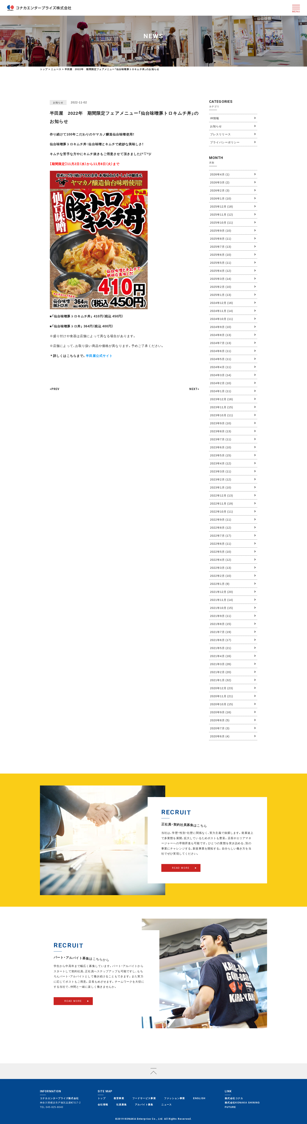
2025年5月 (220, 263)
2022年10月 (221, 511)
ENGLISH (199, 1098)
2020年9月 (220, 712)
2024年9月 (220, 327)
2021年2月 (220, 672)
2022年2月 (220, 576)
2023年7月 (220, 439)
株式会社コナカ (234, 1098)
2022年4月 (220, 560)
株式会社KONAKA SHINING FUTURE (242, 1105)
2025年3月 (220, 279)
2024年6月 (220, 351)
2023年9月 (220, 423)
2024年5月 (220, 359)
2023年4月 (220, 463)
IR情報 (214, 118)
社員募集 (121, 1104)
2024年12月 (221, 303)
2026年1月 (220, 198)
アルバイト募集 (144, 1104)
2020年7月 (219, 728)
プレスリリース (220, 134)
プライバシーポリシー (225, 142)
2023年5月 (220, 455)
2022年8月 (220, 527)
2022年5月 (220, 551)
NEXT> (194, 389)
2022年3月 (220, 568)
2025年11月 (221, 214)
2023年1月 (220, 487)
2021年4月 (220, 656)
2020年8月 (219, 720)
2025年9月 (220, 230)
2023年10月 (221, 415)
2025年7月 (220, 246)
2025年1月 (220, 295)
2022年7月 (220, 535)
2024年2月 (220, 383)
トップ (44, 69)
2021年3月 (220, 664)
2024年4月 (220, 367)
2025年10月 (221, 222)
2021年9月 (220, 616)
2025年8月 (220, 238)
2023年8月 (220, 431)
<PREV (55, 389)
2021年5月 (220, 648)
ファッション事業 (174, 1098)
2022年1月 (219, 584)
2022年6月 (220, 543)
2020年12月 (221, 688)
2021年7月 (220, 632)
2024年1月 (220, 391)
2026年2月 (219, 190)
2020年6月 (219, 736)
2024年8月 (220, 335)
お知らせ (216, 126)
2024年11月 (221, 311)
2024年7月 (220, 343)
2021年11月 (221, 600)
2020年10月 (221, 704)
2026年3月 (219, 182)
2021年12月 (221, 592)
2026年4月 (219, 174)
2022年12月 (221, 495)
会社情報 (103, 1104)
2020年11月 (221, 696)
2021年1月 (220, 680)
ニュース (166, 1104)
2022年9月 (220, 519)
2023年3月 (220, 471)
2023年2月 (220, 479)
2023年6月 (220, 447)
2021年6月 (220, 640)
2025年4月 (220, 271)
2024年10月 (221, 319)
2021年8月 (220, 624)
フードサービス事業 (144, 1098)
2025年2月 (220, 287)
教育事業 (119, 1098)
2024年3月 (220, 375)
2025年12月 (221, 206)
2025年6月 (220, 254)
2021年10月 (221, 608)
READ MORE (181, 875)
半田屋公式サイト (99, 355)
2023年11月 (221, 407)
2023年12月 (221, 399)
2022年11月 (221, 503)
